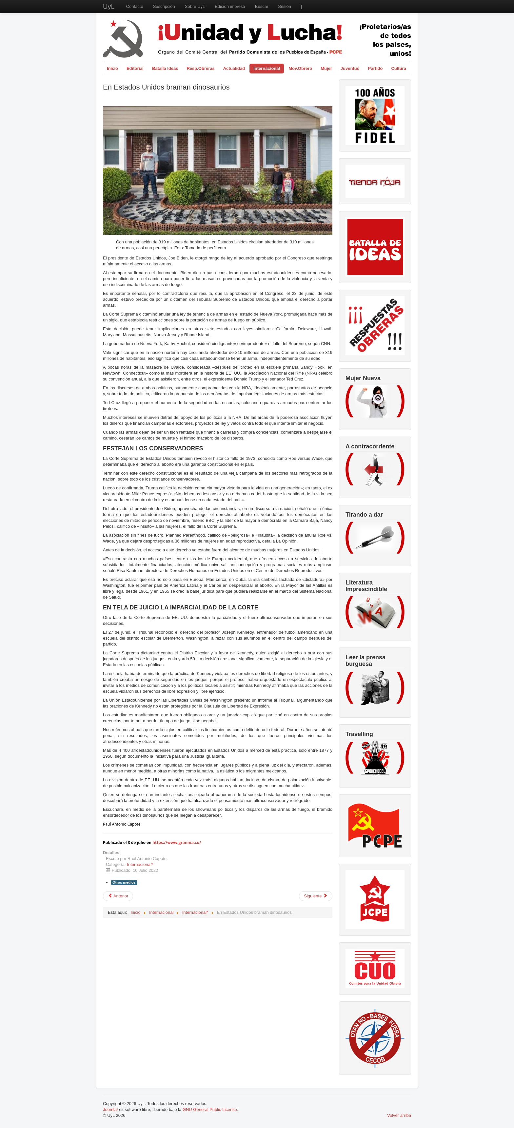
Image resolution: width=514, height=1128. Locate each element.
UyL (109, 6)
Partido (375, 68)
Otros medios (124, 882)
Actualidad (234, 68)
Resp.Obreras (200, 68)
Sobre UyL (195, 6)
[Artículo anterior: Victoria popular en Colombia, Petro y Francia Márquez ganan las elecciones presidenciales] (118, 896)
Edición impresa (230, 6)
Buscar (261, 6)
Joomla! (110, 1109)
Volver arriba (399, 1115)
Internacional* (140, 864)
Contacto (134, 6)
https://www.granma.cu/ (176, 842)
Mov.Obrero (300, 68)
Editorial (135, 68)
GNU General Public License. (210, 1109)
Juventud (350, 68)
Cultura (398, 68)
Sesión (284, 6)
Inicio (112, 68)
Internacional (266, 68)
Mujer (326, 68)
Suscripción (164, 6)
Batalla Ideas (165, 68)
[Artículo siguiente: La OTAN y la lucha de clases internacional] (315, 896)
